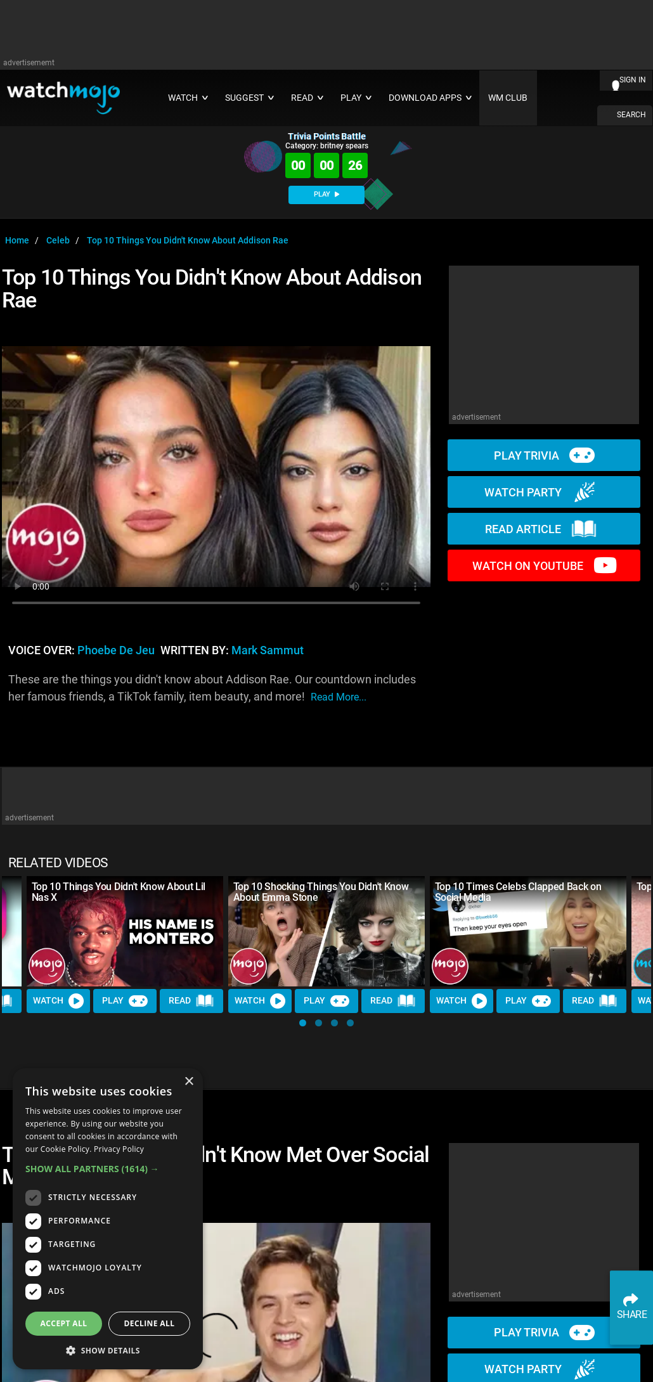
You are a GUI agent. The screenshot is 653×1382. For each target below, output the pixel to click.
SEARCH (631, 114)
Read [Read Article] (191, 1001)
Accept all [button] (64, 1323)
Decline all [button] (149, 1323)
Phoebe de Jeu (116, 650)
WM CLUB (507, 98)
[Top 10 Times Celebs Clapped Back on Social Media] (528, 931)
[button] (303, 1023)
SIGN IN (632, 79)
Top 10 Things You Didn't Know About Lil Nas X (119, 892)
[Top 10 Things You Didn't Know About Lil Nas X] (125, 931)
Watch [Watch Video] (58, 1001)
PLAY (326, 194)
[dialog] (108, 1218)
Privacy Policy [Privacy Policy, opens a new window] (119, 1149)
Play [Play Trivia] (125, 1001)
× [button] (188, 1082)
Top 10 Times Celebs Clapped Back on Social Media (518, 892)
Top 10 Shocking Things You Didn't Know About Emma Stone (321, 892)
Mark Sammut (267, 650)
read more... (338, 697)
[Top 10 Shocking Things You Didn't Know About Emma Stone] (326, 931)
